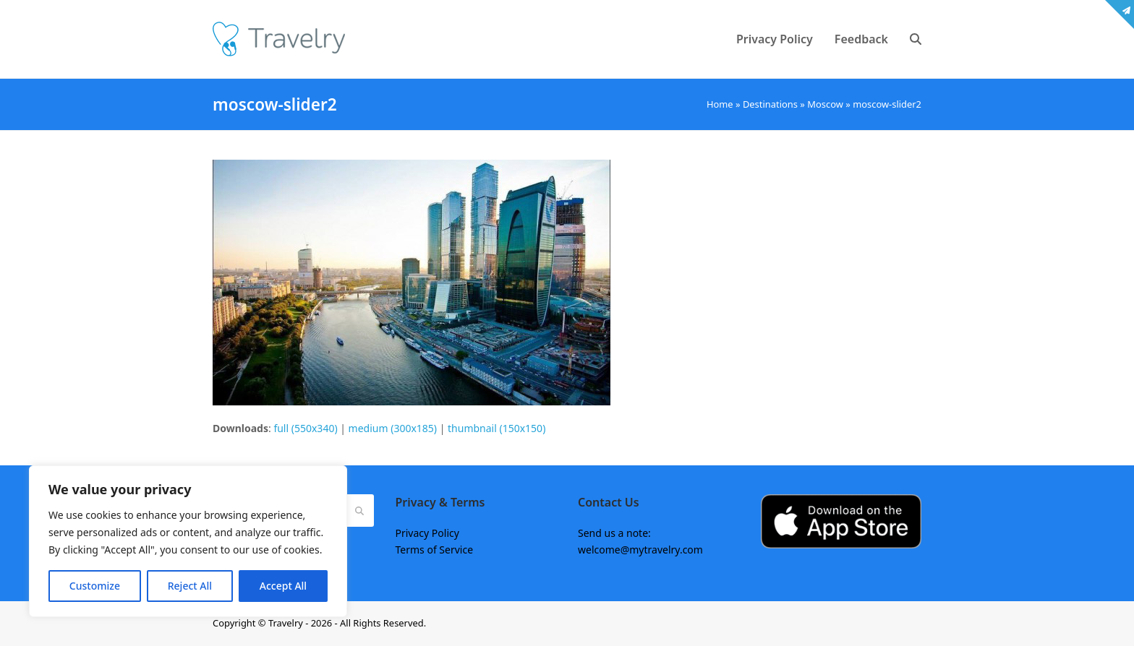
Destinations (770, 104)
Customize (94, 586)
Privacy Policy (427, 533)
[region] (188, 541)
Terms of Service (435, 549)
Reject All (190, 586)
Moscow (825, 104)
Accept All (283, 586)
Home (720, 104)
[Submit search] (359, 510)
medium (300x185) (393, 428)
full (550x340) (305, 428)
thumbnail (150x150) (496, 428)
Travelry (286, 622)
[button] (915, 39)
